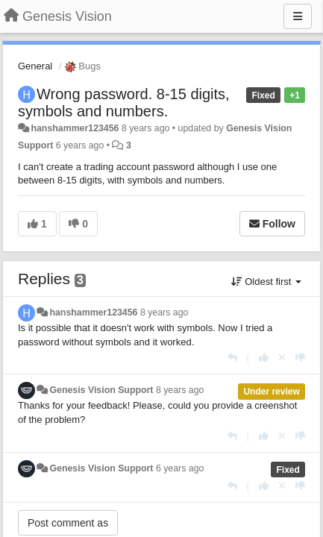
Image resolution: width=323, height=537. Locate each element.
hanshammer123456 (75, 128)
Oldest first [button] (266, 281)
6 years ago (180, 468)
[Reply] (232, 357)
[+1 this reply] (264, 357)
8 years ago (164, 312)
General (35, 66)
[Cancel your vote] (282, 357)
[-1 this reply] (300, 357)
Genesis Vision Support (101, 390)
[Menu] (297, 16)
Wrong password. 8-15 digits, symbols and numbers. (124, 102)
